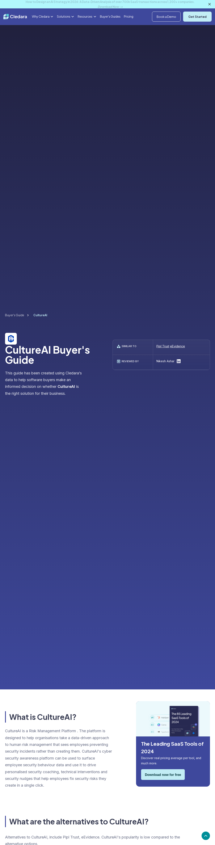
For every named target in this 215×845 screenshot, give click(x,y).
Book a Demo (166, 27)
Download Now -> (110, 6)
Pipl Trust (162, 346)
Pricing (128, 27)
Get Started (197, 27)
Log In (207, 13)
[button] (190, 13)
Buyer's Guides (110, 27)
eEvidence (177, 346)
